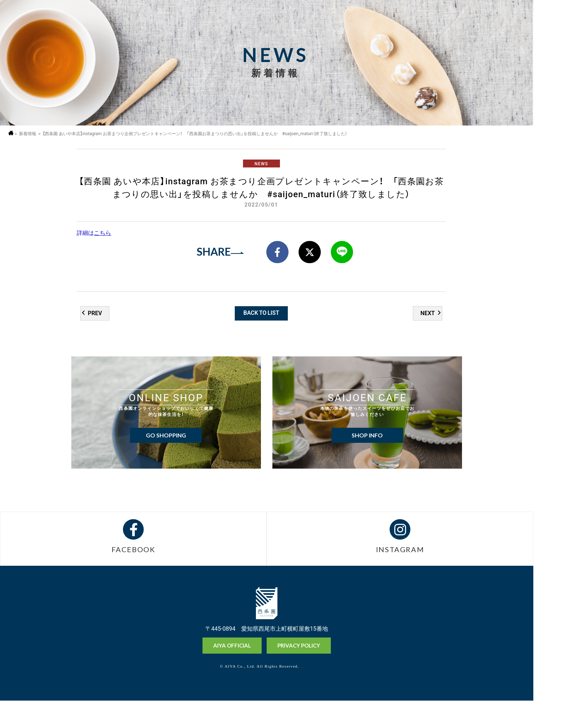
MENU (547, 18)
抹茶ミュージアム (547, 678)
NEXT (427, 321)
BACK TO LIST (261, 321)
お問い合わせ (547, 703)
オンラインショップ (547, 651)
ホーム (11, 133)
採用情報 (547, 38)
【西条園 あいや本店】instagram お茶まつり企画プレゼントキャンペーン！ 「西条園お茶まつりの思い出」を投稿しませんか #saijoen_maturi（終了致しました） (196, 134)
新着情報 (28, 134)
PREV (95, 321)
